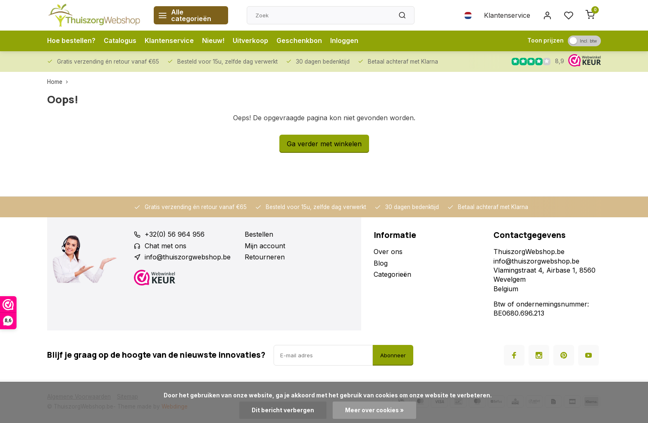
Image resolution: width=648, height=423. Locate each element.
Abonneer (393, 355)
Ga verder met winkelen (324, 144)
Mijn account (265, 246)
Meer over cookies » (374, 410)
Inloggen (346, 41)
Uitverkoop (252, 41)
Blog (381, 263)
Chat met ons (165, 246)
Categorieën (392, 274)
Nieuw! (215, 41)
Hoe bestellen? (71, 41)
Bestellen (259, 234)
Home (59, 81)
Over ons (388, 251)
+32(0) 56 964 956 (175, 234)
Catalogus (121, 41)
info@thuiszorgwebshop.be (188, 257)
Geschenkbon (301, 41)
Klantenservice (507, 15)
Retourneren (265, 257)
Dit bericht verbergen (283, 410)
